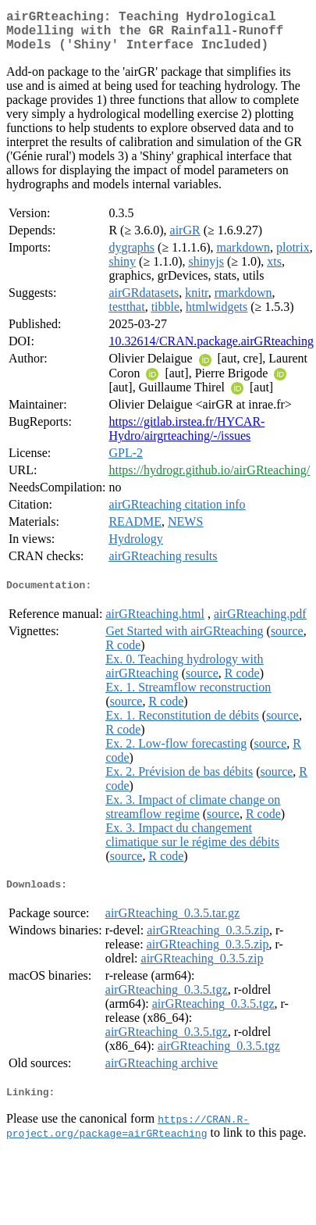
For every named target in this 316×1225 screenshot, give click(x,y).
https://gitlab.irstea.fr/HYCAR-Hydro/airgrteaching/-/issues (186, 438)
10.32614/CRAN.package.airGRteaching (211, 350)
